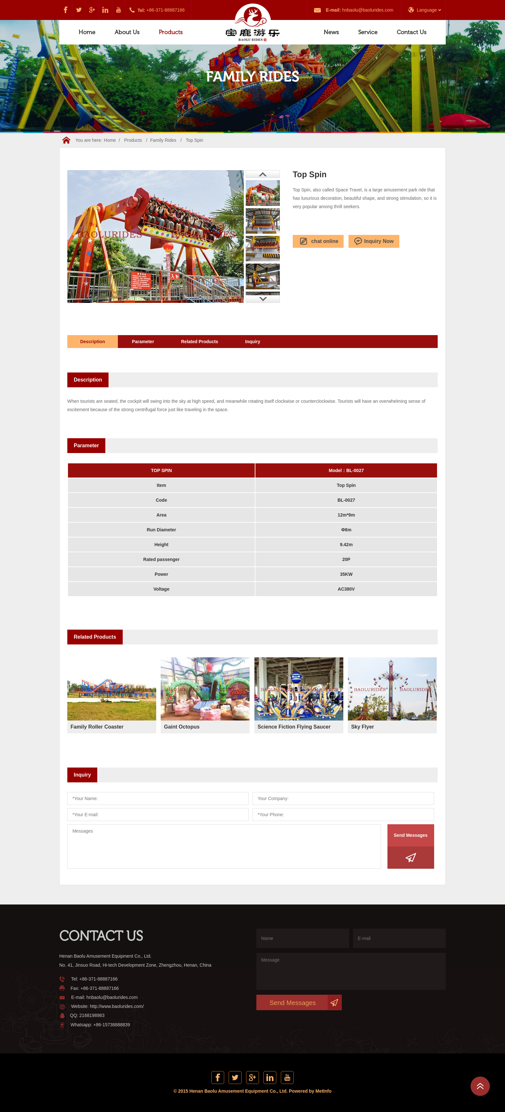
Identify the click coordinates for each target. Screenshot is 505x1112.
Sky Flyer (362, 727)
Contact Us (411, 32)
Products (171, 32)
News (331, 32)
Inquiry (252, 341)
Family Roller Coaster (97, 727)
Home (87, 32)
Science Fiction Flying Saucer (294, 727)
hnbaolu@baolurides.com (367, 10)
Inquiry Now (374, 241)
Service (367, 32)
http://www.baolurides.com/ (117, 1006)
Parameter (143, 341)
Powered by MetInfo (310, 1091)
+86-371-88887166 (166, 10)
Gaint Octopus (181, 727)
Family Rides (163, 140)
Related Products (199, 341)
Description (92, 341)
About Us (127, 32)
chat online (318, 241)
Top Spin (194, 140)
